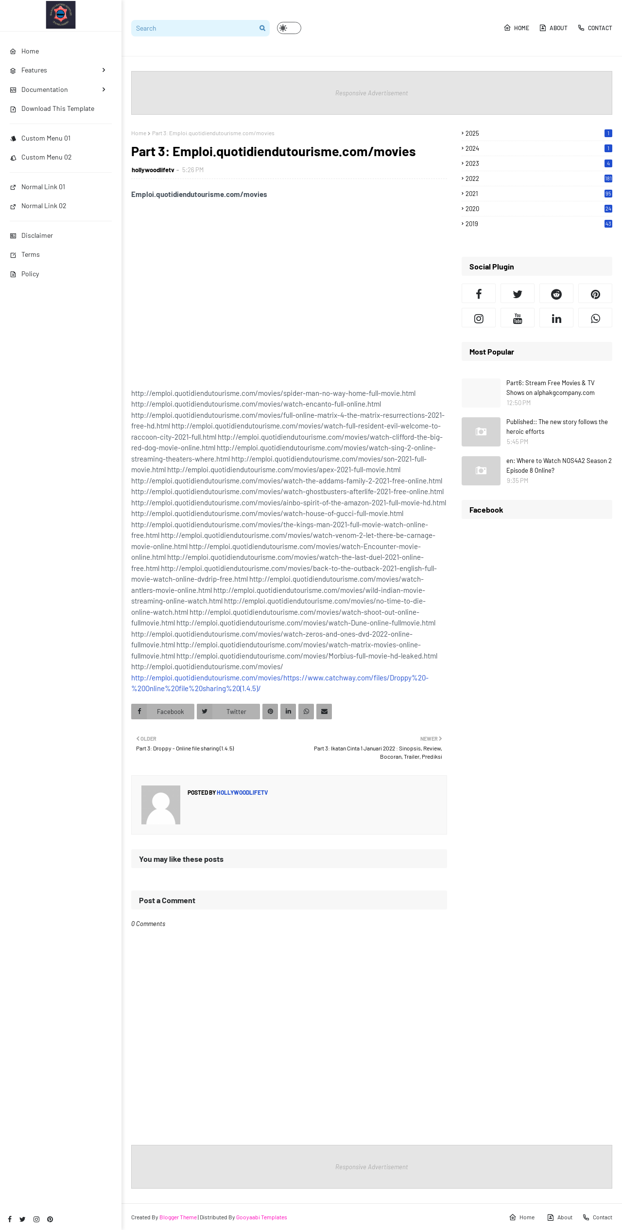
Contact (594, 28)
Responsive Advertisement (371, 93)
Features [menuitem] (28, 70)
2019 (539, 224)
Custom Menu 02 (41, 157)
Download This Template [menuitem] (52, 108)
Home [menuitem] (24, 51)
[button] (289, 28)
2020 (539, 209)
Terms (25, 254)
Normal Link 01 (37, 186)
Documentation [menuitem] (39, 89)
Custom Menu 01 (40, 138)
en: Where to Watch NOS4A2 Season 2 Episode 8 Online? (559, 465)
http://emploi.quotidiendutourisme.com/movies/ (207, 677)
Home (516, 28)
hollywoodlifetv (153, 170)
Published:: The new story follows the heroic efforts (557, 426)
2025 (539, 133)
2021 (539, 193)
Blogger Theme (178, 1216)
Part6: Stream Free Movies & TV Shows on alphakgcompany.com (550, 387)
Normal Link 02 (38, 205)
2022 (539, 178)
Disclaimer (31, 235)
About (553, 28)
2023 (539, 163)
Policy (24, 273)
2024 (539, 148)
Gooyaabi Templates (261, 1216)
